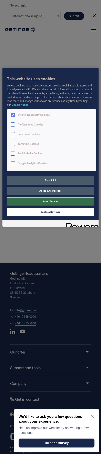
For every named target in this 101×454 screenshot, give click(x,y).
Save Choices (50, 201)
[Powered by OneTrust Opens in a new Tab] (81, 224)
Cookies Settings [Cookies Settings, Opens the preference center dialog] (50, 212)
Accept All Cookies (50, 190)
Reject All (50, 180)
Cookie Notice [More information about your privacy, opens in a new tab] (20, 105)
